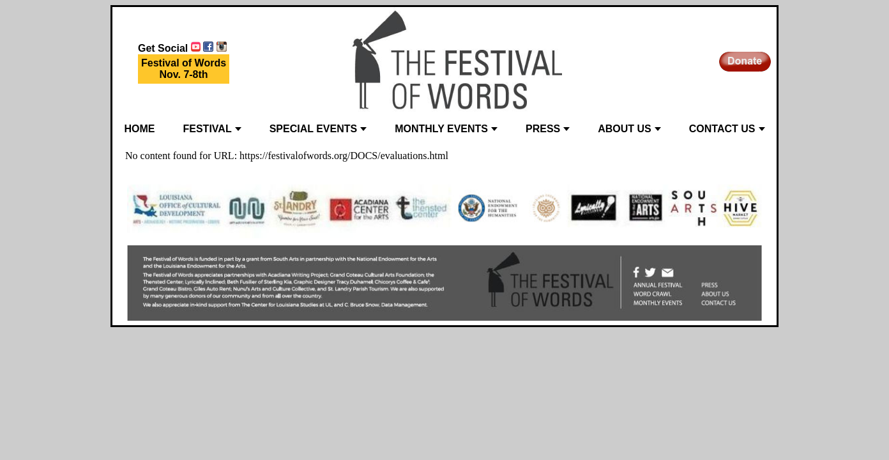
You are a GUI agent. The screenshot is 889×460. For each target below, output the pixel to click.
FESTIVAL (212, 128)
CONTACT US (727, 128)
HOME (140, 128)
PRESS (548, 128)
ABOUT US (629, 128)
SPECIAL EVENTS (318, 128)
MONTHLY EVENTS (446, 128)
